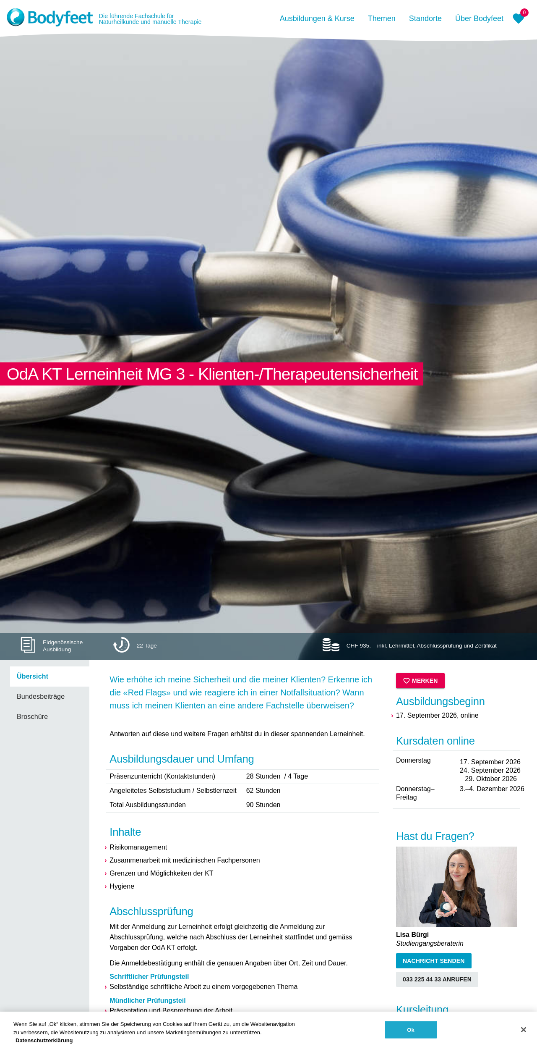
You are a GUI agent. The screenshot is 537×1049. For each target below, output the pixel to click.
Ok (410, 1033)
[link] (49, 676)
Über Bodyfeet (479, 18)
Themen (382, 18)
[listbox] (44, 697)
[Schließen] (523, 1032)
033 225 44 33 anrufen (437, 979)
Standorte (425, 18)
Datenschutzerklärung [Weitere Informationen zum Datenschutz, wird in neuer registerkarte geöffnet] (44, 1044)
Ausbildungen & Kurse (317, 18)
